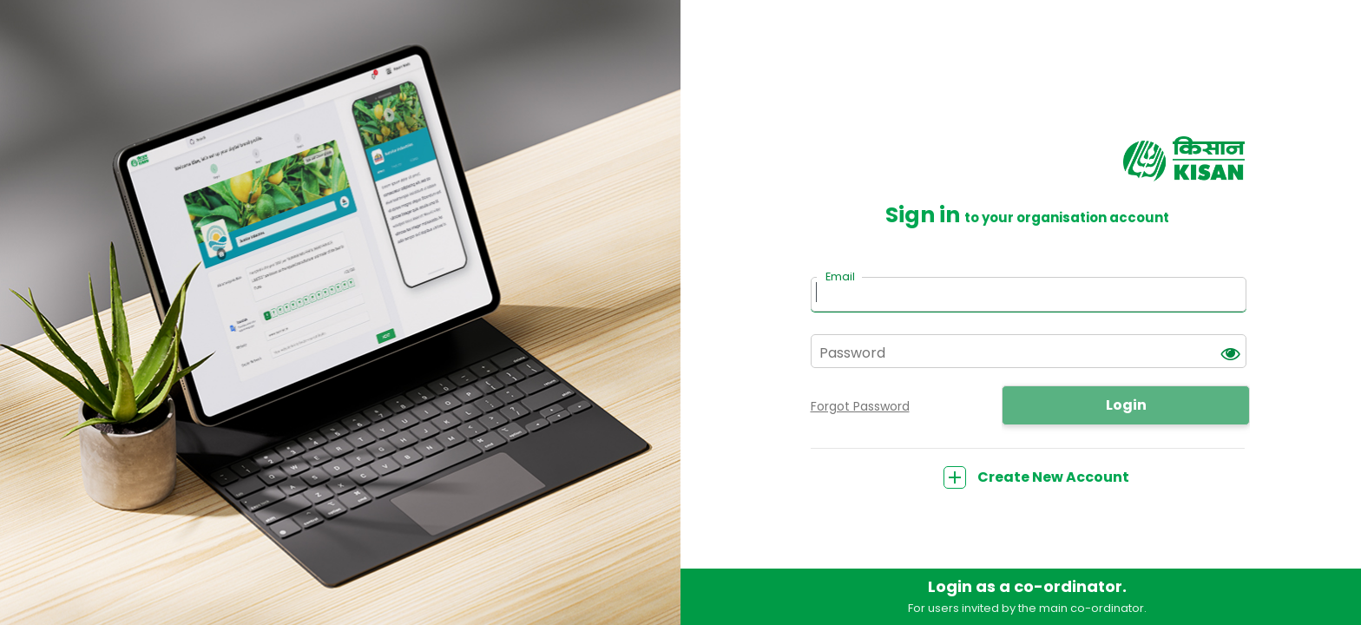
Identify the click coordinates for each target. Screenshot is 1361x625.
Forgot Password (860, 406)
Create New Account (1036, 477)
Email (840, 276)
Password (852, 353)
